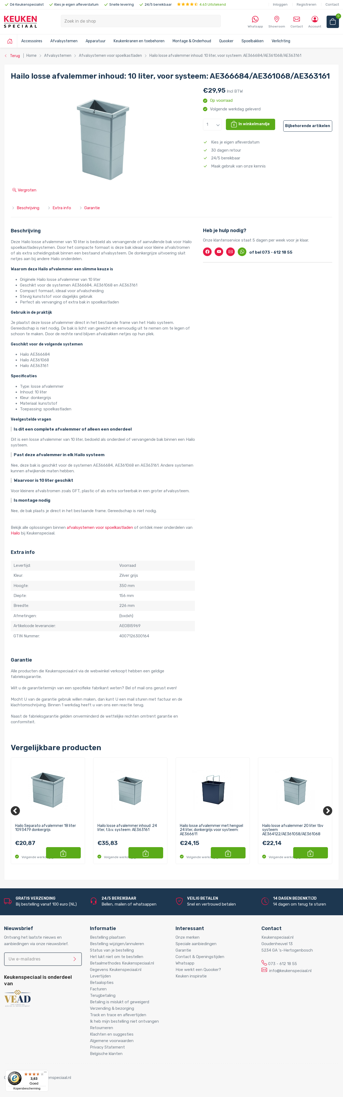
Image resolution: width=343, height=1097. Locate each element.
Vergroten (24, 190)
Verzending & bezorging (112, 1008)
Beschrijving (25, 207)
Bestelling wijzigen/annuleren (117, 943)
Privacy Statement (107, 1047)
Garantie (89, 207)
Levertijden (100, 976)
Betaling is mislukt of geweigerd (119, 1002)
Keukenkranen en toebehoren (139, 41)
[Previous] (15, 810)
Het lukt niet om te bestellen (116, 956)
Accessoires (31, 41)
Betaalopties (102, 982)
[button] (212, 124)
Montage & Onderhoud (192, 41)
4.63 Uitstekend (201, 4)
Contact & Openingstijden (200, 956)
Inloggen (280, 4)
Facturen (98, 989)
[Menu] (45, 1073)
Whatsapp (185, 963)
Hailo (15, 533)
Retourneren (101, 1027)
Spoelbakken (253, 41)
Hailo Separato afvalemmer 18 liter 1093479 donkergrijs (45, 828)
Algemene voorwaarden (112, 1040)
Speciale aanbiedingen (196, 943)
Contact (332, 4)
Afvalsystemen (64, 41)
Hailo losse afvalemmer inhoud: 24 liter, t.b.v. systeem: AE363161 (127, 828)
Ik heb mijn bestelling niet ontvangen (124, 1021)
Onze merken (188, 937)
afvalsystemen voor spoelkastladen (100, 527)
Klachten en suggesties (112, 1034)
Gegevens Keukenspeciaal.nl (115, 969)
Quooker (226, 41)
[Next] (327, 810)
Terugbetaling (103, 995)
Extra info (59, 207)
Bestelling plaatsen (107, 937)
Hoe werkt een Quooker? (198, 969)
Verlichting (281, 41)
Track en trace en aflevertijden (118, 1014)
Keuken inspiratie (191, 976)
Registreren (306, 4)
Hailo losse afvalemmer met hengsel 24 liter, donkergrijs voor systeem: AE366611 (211, 830)
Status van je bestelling (112, 950)
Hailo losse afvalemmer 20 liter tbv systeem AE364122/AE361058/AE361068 (292, 830)
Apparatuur (96, 41)
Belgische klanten (106, 1053)
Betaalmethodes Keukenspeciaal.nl (122, 963)
